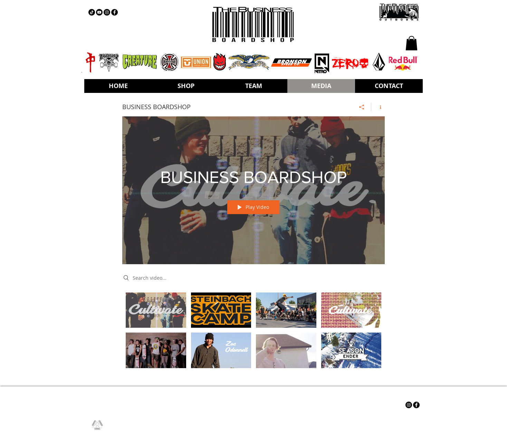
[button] (411, 43)
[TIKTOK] (91, 12)
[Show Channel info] (378, 107)
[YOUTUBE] (99, 12)
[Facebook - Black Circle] (114, 12)
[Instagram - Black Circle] (107, 12)
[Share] (361, 107)
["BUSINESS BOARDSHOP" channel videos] (253, 334)
